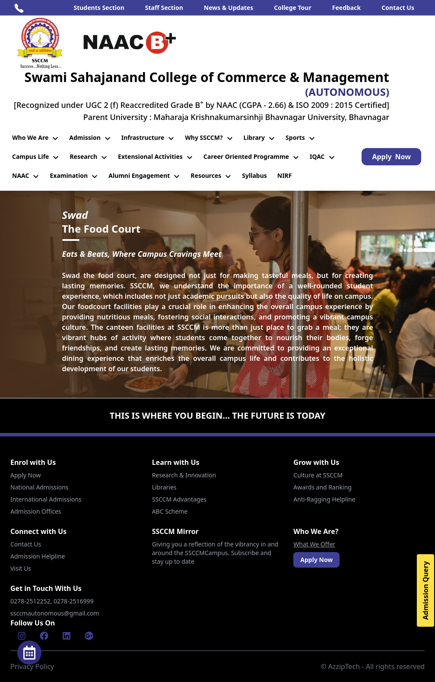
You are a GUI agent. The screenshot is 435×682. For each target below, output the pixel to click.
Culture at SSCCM (318, 475)
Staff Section (164, 7)
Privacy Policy (32, 666)
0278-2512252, (32, 601)
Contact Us (397, 7)
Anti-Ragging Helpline (324, 499)
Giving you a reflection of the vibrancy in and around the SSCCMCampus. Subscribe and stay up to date (215, 552)
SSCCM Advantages (179, 499)
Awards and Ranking (322, 487)
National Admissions (39, 487)
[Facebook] (44, 635)
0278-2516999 (74, 601)
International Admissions (46, 499)
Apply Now (25, 475)
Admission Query (425, 590)
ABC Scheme (169, 511)
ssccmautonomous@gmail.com (54, 613)
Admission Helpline (37, 556)
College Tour (292, 7)
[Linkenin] (66, 635)
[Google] (89, 635)
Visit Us (20, 568)
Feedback (346, 7)
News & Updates (228, 7)
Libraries (164, 487)
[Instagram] (21, 635)
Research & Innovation (184, 475)
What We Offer (314, 544)
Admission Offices (35, 511)
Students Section (98, 7)
